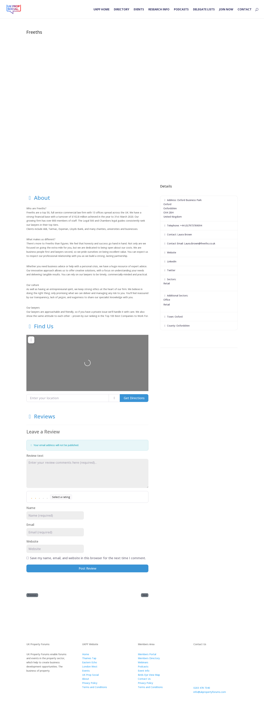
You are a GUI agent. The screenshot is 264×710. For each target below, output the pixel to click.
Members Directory (149, 658)
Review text (34, 456)
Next (145, 595)
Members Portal (147, 654)
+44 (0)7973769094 (191, 225)
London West (89, 666)
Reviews (40, 416)
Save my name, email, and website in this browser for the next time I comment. (88, 558)
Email (30, 525)
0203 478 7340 (201, 687)
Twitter (171, 270)
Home (85, 654)
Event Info (143, 670)
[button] (42, 103)
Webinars (143, 662)
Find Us (39, 326)
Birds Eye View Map (149, 674)
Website (32, 541)
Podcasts (143, 666)
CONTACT (245, 9)
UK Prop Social (90, 674)
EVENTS (139, 9)
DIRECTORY (121, 9)
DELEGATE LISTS (204, 9)
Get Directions (134, 398)
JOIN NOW (226, 9)
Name (30, 508)
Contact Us (144, 678)
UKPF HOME (101, 9)
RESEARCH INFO (158, 9)
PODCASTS (181, 9)
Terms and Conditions (94, 687)
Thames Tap (89, 658)
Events (86, 670)
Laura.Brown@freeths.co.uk (199, 243)
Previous (32, 595)
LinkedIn (171, 261)
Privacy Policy (89, 683)
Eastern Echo (89, 662)
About (38, 197)
